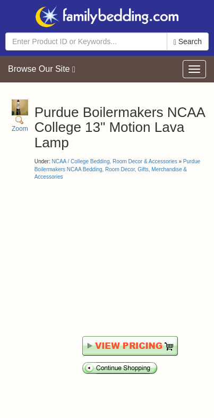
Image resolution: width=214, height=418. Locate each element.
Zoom (20, 116)
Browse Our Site (41, 69)
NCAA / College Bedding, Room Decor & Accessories (114, 161)
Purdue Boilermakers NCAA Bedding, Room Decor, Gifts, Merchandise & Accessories (117, 169)
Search (188, 41)
